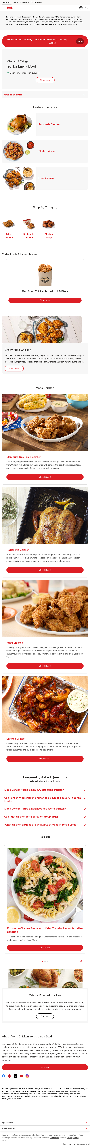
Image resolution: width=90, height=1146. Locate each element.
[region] (45, 1139)
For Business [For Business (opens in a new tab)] (36, 2)
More (80, 41)
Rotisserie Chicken (50, 124)
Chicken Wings (48, 151)
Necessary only (69, 1144)
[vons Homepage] (10, 8)
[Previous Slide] (4, 961)
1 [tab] (42, 961)
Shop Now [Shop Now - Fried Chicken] (53, 665)
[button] (81, 8)
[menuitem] (14, 41)
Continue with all (83, 1144)
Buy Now (47, 1016)
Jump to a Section (45, 94)
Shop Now (45, 80)
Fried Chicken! (47, 178)
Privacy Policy (72, 1138)
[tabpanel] (45, 282)
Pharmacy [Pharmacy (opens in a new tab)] (24, 2)
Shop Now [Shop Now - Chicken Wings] (53, 758)
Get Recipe (56, 947)
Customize (54, 1138)
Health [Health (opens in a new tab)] (15, 2)
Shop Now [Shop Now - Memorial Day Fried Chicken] (53, 476)
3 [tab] (47, 961)
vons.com (56, 1067)
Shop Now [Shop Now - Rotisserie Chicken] (53, 569)
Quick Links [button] (45, 1122)
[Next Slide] (86, 961)
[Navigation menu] (3, 8)
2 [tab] (45, 961)
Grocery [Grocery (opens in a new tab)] (6, 2)
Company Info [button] (45, 1128)
